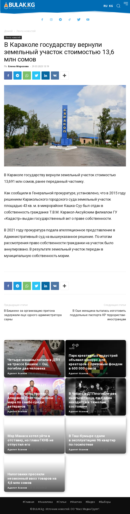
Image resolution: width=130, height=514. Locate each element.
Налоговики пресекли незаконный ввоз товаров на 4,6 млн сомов (32, 478)
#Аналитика (45, 502)
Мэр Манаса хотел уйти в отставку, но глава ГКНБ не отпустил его (31, 440)
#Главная (28, 502)
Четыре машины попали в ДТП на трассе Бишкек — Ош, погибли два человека (34, 364)
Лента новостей (26, 31)
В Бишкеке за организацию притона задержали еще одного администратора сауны (33, 315)
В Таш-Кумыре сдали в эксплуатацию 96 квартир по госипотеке (92, 440)
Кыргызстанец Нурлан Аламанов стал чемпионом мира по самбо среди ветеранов (30, 400)
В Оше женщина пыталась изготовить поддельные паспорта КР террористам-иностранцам (98, 315)
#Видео (90, 502)
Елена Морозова (18, 66)
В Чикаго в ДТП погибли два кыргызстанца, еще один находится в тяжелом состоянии (92, 400)
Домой (8, 31)
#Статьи (61, 502)
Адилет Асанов (17, 373)
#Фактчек (76, 502)
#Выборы (105, 502)
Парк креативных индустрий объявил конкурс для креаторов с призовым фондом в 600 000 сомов (95, 361)
